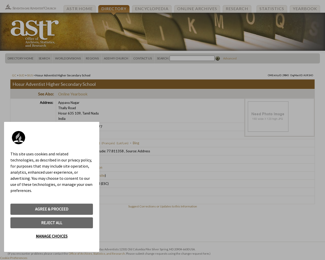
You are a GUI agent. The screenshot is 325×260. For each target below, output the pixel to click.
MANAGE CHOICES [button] (52, 236)
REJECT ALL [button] (51, 222)
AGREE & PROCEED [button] (51, 209)
